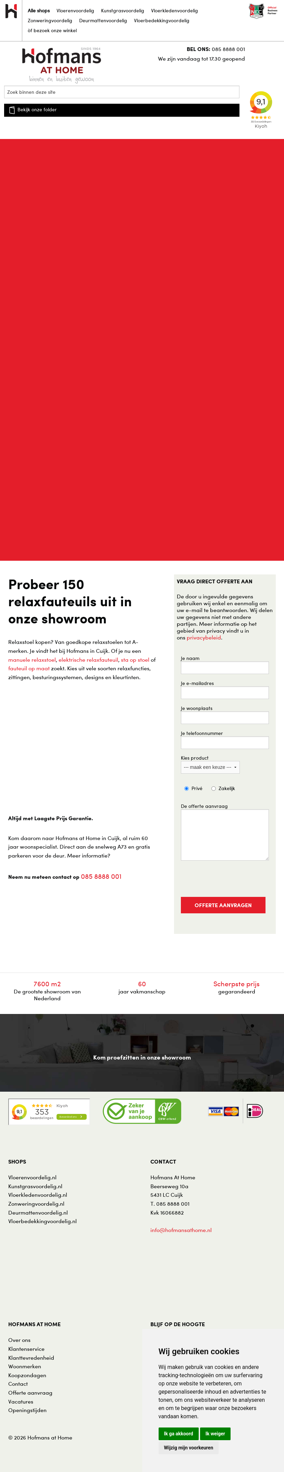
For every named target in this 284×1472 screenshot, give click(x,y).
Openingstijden (27, 1410)
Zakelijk (227, 788)
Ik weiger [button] (215, 1433)
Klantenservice (26, 1348)
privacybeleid (204, 637)
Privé (197, 788)
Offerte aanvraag (30, 1392)
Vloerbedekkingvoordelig (161, 20)
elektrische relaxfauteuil (88, 659)
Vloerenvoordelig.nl (32, 1177)
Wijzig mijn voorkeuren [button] (188, 1447)
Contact (18, 1383)
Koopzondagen (27, 1375)
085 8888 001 (228, 49)
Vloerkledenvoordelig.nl (37, 1194)
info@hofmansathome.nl (181, 1230)
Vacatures (20, 1401)
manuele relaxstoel (32, 659)
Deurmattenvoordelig (103, 20)
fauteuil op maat (29, 668)
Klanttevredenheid (31, 1357)
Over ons (19, 1339)
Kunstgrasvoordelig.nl (35, 1186)
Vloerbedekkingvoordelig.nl (42, 1221)
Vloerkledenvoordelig (174, 10)
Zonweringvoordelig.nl (36, 1203)
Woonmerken (24, 1366)
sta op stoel (135, 659)
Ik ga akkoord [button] (178, 1433)
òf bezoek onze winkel (52, 30)
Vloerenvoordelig (75, 10)
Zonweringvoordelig (50, 20)
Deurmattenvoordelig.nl (38, 1212)
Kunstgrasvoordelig (122, 10)
